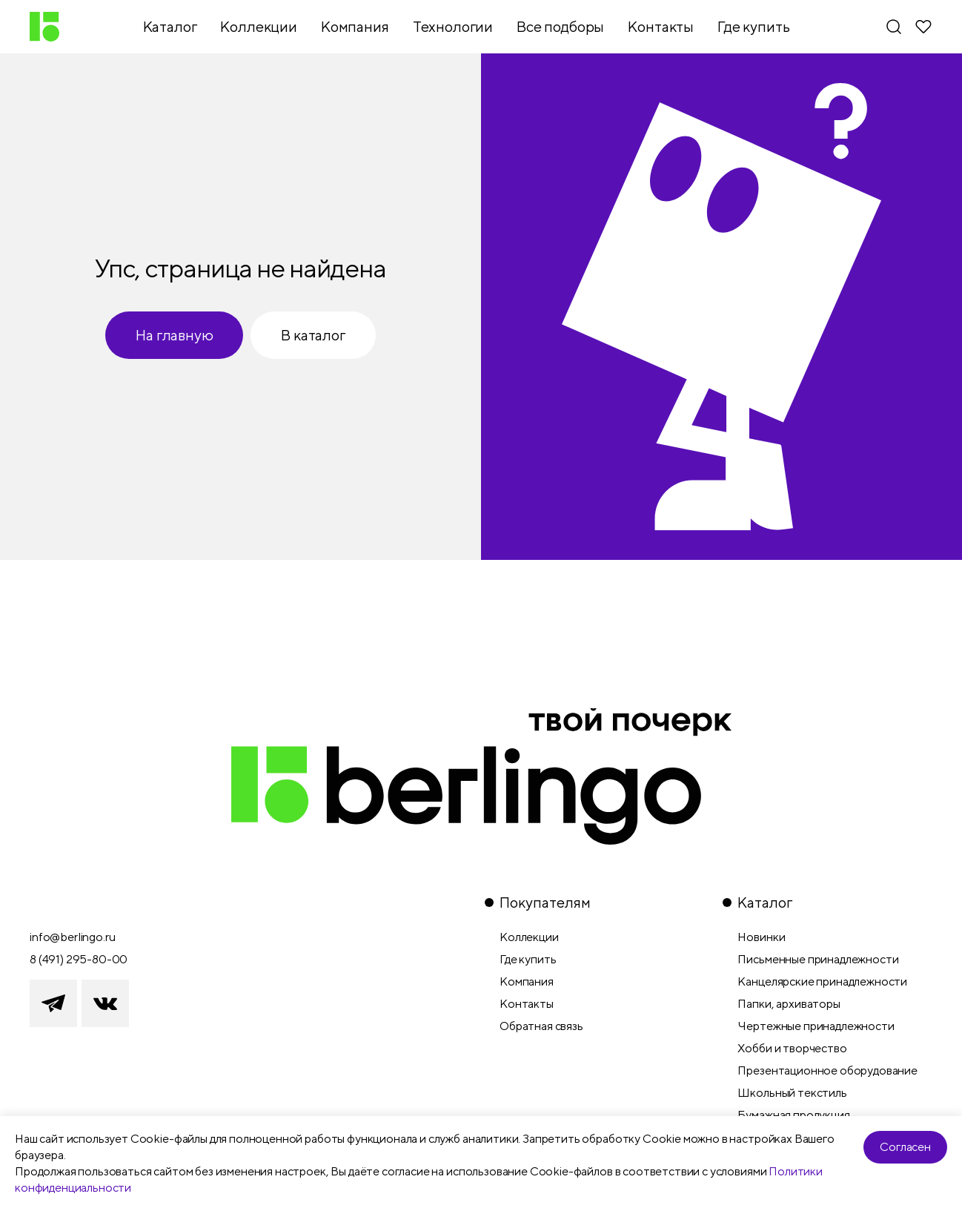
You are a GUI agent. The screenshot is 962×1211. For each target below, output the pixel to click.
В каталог (313, 334)
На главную (174, 334)
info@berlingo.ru (72, 937)
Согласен (905, 1147)
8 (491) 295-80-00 (78, 959)
